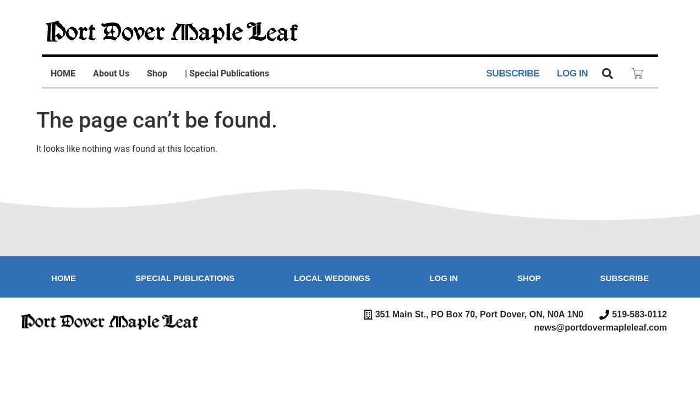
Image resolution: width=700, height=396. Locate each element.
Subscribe (624, 278)
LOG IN (572, 73)
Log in (443, 278)
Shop (157, 73)
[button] (608, 74)
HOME (63, 73)
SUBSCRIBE (513, 73)
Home (63, 278)
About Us (111, 73)
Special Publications (184, 278)
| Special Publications (227, 73)
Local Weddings (332, 278)
